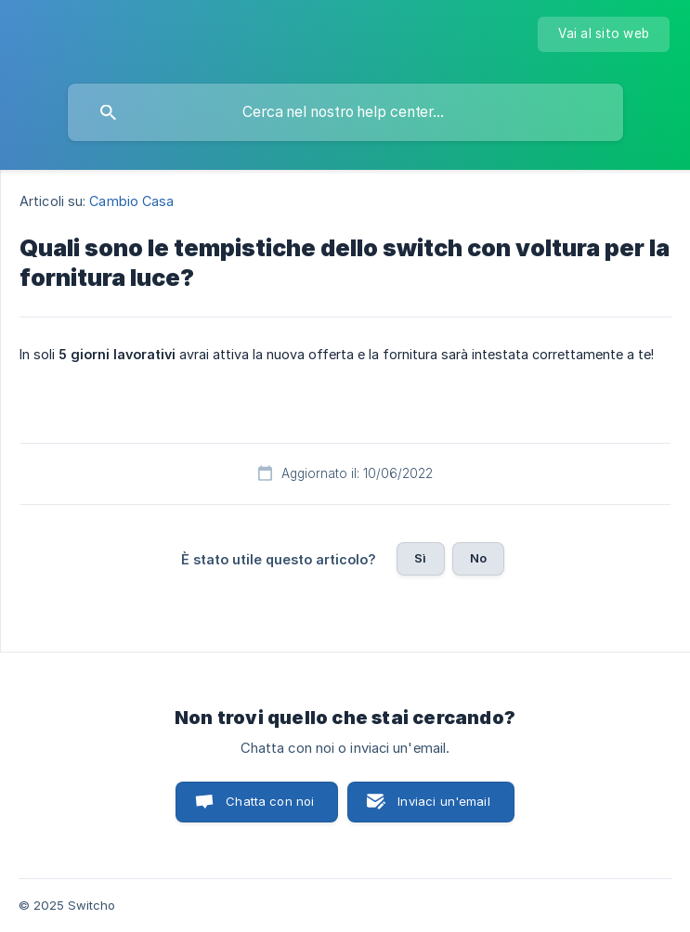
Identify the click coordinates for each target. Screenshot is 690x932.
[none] (604, 34)
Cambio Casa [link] (131, 201)
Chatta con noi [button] (270, 801)
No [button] (478, 557)
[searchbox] (345, 112)
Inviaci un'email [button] (443, 801)
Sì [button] (420, 557)
